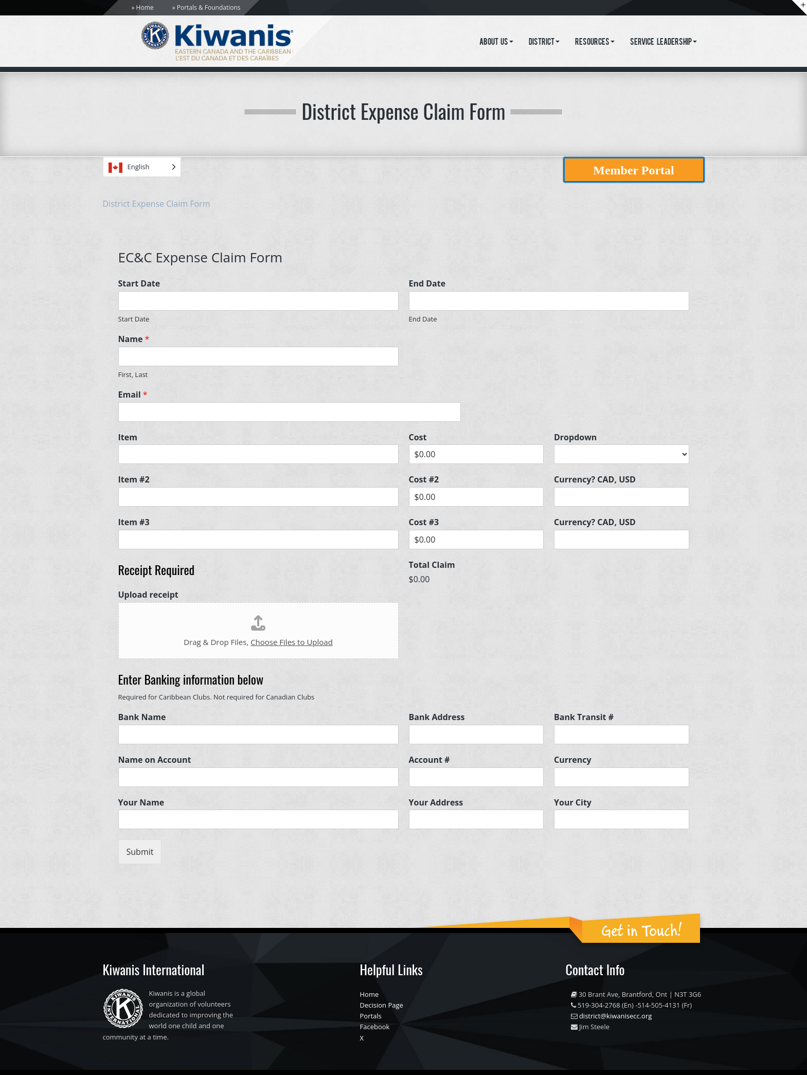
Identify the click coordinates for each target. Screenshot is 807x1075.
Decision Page (381, 1005)
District (544, 42)
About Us (496, 42)
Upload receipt (148, 594)
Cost (418, 437)
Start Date (139, 283)
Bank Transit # (584, 717)
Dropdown (575, 437)
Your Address (436, 802)
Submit (140, 851)
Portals (371, 1015)
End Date (427, 283)
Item (127, 437)
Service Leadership (663, 42)
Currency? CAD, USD (595, 479)
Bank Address (437, 717)
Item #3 (134, 522)
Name (134, 339)
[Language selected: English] (142, 167)
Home (145, 7)
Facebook (375, 1026)
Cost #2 (424, 479)
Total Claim (432, 565)
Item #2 (134, 479)
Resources (595, 42)
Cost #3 (424, 522)
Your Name (141, 802)
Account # (429, 760)
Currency (572, 760)
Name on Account (154, 760)
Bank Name (142, 717)
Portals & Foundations (209, 7)
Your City (572, 802)
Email (133, 394)
